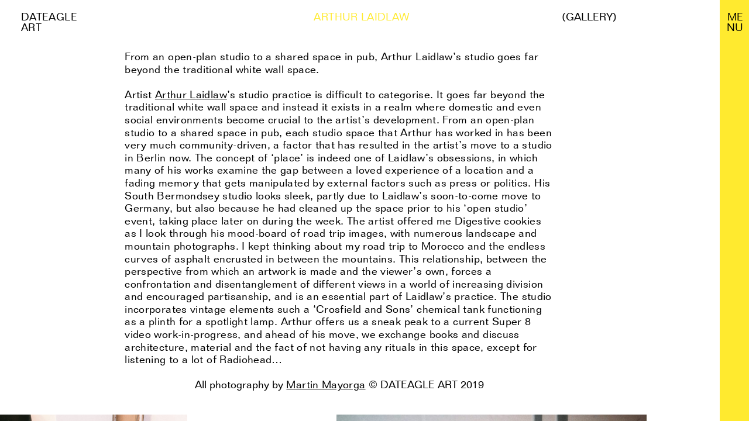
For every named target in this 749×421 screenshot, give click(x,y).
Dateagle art (49, 22)
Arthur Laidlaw (191, 94)
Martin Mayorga (325, 384)
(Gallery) (589, 17)
